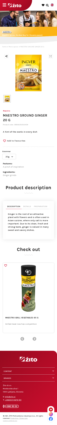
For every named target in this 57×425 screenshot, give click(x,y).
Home (4, 47)
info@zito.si (10, 397)
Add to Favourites (16, 140)
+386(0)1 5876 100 (13, 400)
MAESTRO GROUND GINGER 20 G (32, 47)
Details (27, 206)
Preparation (40, 206)
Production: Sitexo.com (19, 418)
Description (13, 206)
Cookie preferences (10, 421)
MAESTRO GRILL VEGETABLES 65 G (22, 317)
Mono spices (13, 47)
